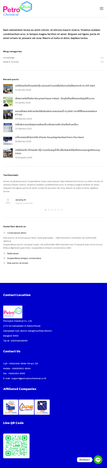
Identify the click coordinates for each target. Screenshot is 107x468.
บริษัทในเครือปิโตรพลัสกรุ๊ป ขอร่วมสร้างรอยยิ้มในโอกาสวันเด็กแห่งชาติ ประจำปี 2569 (55, 85)
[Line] (98, 459)
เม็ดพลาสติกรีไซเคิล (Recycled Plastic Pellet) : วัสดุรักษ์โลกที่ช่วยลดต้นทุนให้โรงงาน (54, 98)
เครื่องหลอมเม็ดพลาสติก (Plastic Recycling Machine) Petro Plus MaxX (49, 137)
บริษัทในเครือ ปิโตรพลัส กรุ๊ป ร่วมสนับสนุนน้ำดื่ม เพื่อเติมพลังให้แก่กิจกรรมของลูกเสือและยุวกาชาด (57, 151)
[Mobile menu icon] (101, 8)
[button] (45, 210)
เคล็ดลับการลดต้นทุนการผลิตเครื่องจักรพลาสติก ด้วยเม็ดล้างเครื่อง (46, 124)
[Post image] (8, 89)
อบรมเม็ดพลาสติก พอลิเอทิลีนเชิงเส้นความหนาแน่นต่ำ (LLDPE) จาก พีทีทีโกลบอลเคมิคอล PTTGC (56, 113)
